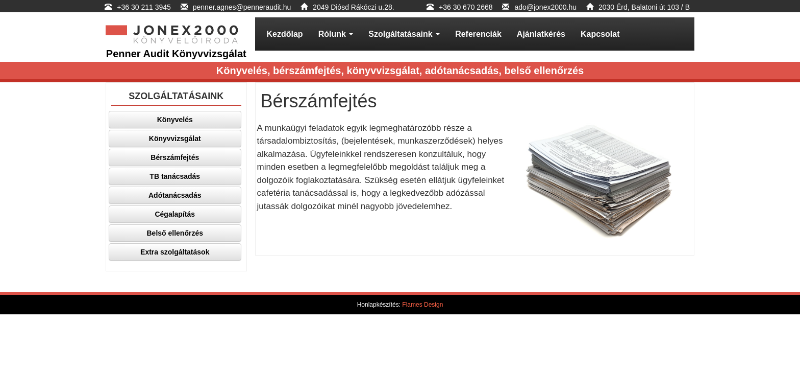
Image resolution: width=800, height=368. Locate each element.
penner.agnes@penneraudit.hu (242, 7)
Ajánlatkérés (541, 34)
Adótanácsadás (174, 195)
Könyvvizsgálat (175, 138)
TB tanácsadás (174, 176)
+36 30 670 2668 (466, 7)
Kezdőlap (285, 34)
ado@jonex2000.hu (545, 7)
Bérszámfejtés (175, 157)
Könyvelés (175, 120)
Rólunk (336, 34)
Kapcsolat (600, 34)
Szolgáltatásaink (404, 34)
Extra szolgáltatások (174, 252)
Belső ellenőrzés (175, 233)
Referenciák (478, 34)
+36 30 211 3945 (144, 7)
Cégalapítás (175, 214)
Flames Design (422, 304)
